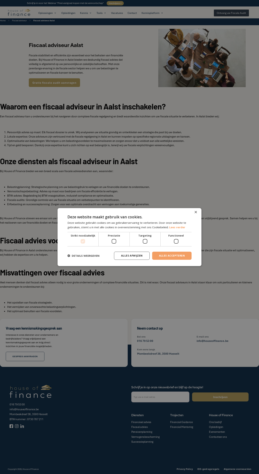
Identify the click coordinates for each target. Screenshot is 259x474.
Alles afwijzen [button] (132, 255)
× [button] (195, 212)
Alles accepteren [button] (172, 255)
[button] (83, 255)
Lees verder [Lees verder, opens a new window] (177, 227)
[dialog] (129, 237)
